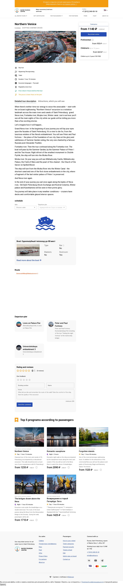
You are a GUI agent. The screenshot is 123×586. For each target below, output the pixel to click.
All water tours (20, 16)
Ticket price (93, 24)
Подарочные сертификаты (47, 544)
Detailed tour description (25, 101)
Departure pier (42, 204)
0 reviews (18, 28)
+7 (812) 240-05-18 (89, 11)
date (16, 204)
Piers (85, 16)
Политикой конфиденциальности (92, 582)
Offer (40, 553)
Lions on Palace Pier (31, 323)
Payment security (68, 547)
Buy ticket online (93, 34)
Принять (3, 584)
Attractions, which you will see (51, 101)
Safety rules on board (70, 556)
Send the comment (24, 404)
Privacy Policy (43, 556)
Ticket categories (68, 544)
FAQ (64, 553)
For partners (43, 559)
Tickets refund (67, 550)
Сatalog (41, 541)
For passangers (55, 16)
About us (105, 16)
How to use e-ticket (69, 541)
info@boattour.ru (92, 555)
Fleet (94, 16)
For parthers (73, 16)
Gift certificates (39, 16)
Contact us (66, 559)
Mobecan (71, 577)
